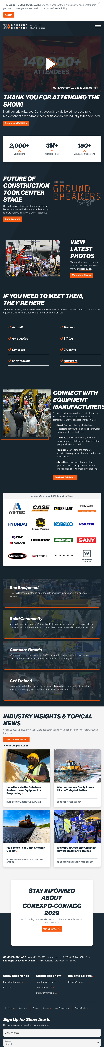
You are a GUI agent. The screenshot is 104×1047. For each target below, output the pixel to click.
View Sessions (12, 219)
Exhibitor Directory (13, 982)
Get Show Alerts (52, 929)
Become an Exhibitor (16, 123)
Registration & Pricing (46, 982)
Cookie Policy (59, 8)
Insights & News (80, 976)
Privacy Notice (81, 1008)
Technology (75, 802)
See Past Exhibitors (65, 477)
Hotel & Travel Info (45, 987)
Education (8, 987)
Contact (47, 1008)
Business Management (17, 802)
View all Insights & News (16, 745)
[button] (98, 26)
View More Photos (81, 275)
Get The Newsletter (16, 739)
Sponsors (23, 1008)
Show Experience (17, 976)
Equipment (35, 802)
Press (35, 1008)
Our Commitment (62, 1008)
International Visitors (46, 993)
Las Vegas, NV (36, 25)
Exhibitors (10, 1008)
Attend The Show (49, 976)
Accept (8, 15)
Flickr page (85, 269)
